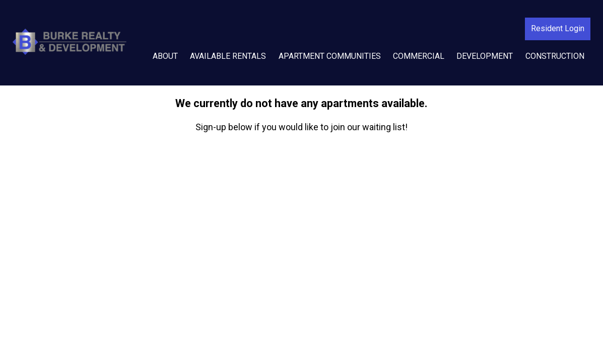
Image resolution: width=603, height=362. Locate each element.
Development (484, 56)
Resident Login (557, 28)
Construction (554, 56)
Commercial (418, 56)
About (165, 56)
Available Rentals (228, 56)
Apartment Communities (330, 56)
